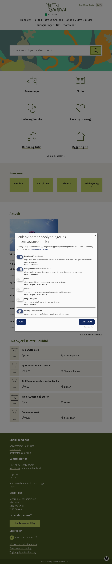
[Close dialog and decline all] (95, 234)
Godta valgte (87, 322)
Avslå (21, 322)
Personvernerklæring (39, 249)
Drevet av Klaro (89, 327)
